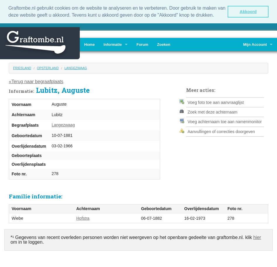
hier (257, 236)
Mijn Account (255, 44)
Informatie (112, 44)
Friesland (22, 67)
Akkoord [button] (248, 11)
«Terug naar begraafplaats (36, 81)
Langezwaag (75, 67)
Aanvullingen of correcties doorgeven (221, 131)
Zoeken (163, 44)
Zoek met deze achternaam (212, 111)
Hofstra (82, 217)
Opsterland (48, 67)
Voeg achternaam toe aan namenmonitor (225, 121)
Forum (142, 44)
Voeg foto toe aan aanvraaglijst (216, 102)
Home (89, 44)
